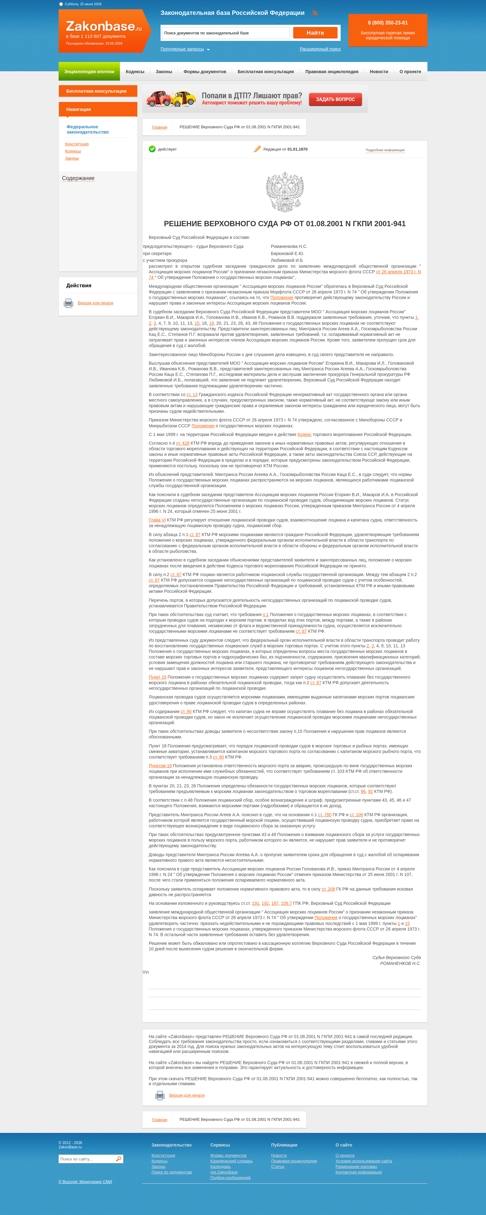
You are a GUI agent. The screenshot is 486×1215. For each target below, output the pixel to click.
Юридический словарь (231, 1161)
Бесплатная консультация (266, 71)
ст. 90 (186, 711)
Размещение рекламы (356, 1166)
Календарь (220, 1166)
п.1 (266, 614)
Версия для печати (95, 303)
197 (275, 903)
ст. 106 (356, 814)
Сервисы (220, 1144)
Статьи (277, 1166)
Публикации (284, 1144)
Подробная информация (385, 150)
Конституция (77, 144)
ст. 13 (192, 394)
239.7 (286, 903)
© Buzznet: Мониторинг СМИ (85, 1181)
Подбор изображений (230, 1177)
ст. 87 (194, 534)
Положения (326, 917)
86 (363, 791)
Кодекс (304, 434)
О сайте (344, 1144)
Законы (164, 71)
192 (265, 903)
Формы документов (204, 71)
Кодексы (135, 71)
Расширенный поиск (320, 48)
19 (211, 323)
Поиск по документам (172, 1172)
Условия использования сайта (364, 1161)
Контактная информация (359, 1172)
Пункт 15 (157, 677)
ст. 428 (182, 443)
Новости (379, 71)
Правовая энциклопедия (331, 71)
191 (255, 903)
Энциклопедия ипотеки (89, 71)
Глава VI (157, 519)
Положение (282, 297)
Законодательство (172, 1144)
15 (197, 323)
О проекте (410, 71)
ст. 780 (324, 814)
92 (370, 791)
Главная (159, 127)
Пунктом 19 (160, 765)
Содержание (78, 178)
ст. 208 (328, 889)
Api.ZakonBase (224, 1172)
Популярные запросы (182, 48)
